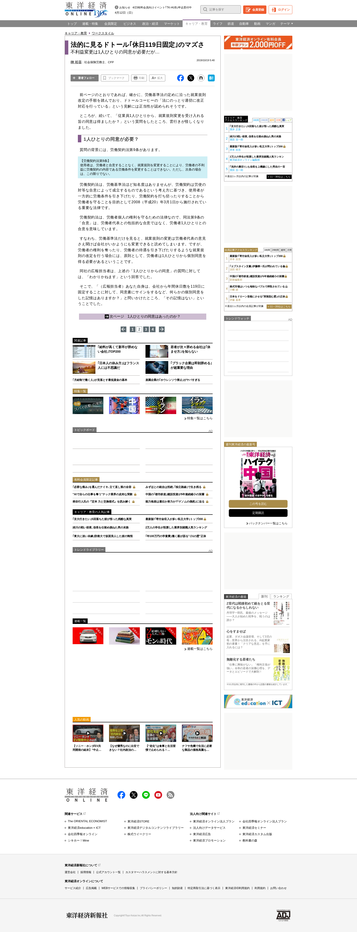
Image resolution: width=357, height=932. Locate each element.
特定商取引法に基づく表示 (204, 888)
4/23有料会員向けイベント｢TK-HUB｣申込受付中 (162, 7)
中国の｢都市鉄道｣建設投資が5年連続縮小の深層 (174, 494)
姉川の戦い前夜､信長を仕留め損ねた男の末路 (101, 527)
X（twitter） (134, 795)
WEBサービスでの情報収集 (118, 888)
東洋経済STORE (139, 821)
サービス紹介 (73, 888)
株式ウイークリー (139, 834)
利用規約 (260, 888)
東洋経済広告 (202, 834)
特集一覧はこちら (200, 418)
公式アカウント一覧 (108, 872)
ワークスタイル (103, 33)
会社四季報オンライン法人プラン (264, 821)
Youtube (158, 795)
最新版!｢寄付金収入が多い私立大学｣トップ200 (174, 519)
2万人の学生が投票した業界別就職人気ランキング (176, 527)
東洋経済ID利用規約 (237, 888)
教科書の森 (249, 840)
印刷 (141, 78)
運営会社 (70, 872)
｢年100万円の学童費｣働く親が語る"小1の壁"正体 (175, 536)
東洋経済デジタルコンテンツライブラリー (156, 827)
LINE (146, 795)
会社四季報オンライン (82, 834)
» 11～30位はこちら (279, 176)
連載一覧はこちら (200, 649)
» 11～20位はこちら (279, 306)
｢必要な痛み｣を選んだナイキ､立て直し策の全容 (102, 487)
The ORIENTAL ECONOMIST (87, 821)
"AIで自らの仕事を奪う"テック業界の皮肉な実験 (103, 494)
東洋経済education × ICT (84, 827)
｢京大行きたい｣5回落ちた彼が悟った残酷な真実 (102, 519)
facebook (121, 795)
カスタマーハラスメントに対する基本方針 (151, 872)
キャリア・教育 (76, 33)
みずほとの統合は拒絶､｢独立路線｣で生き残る (173, 487)
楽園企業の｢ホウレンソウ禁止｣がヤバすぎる (172, 380)
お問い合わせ (278, 888)
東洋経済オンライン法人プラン (214, 821)
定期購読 (258, 513)
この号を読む (258, 503)
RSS (170, 795)
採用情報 (85, 872)
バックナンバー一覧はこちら (268, 523)
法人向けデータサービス (209, 827)
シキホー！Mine (78, 840)
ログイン (284, 9)
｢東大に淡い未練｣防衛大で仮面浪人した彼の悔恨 (103, 536)
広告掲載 (91, 888)
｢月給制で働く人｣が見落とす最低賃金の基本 (100, 380)
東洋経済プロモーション (209, 840)
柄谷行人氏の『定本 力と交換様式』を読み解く (102, 501)
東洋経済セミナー (254, 827)
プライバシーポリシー (153, 888)
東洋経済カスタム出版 (257, 834)
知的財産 (177, 888)
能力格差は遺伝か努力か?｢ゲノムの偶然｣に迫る (174, 501)
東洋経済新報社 (87, 915)
